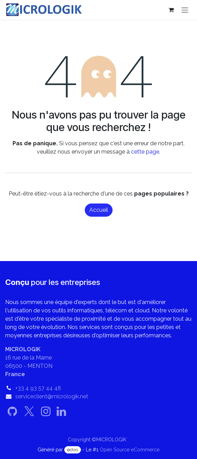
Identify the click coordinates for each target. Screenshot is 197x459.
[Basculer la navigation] (185, 10)
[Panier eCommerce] (171, 10)
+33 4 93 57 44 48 (38, 388)
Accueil (98, 210)
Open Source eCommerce (129, 449)
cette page (145, 151)
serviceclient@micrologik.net (51, 396)
